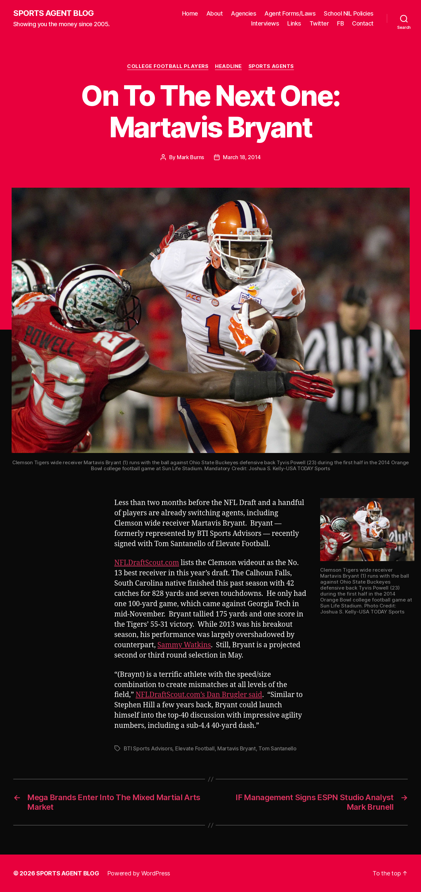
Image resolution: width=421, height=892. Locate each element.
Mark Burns (190, 157)
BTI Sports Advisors (148, 748)
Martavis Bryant (236, 748)
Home (190, 13)
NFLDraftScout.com (146, 562)
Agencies (243, 13)
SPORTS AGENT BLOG (53, 13)
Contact (363, 23)
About (214, 13)
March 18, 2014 (241, 157)
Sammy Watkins (184, 645)
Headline (228, 66)
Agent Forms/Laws (290, 13)
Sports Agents (271, 66)
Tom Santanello (277, 748)
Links (294, 23)
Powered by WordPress (139, 873)
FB (340, 23)
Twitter (319, 23)
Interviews (265, 23)
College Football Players (167, 66)
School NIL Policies (349, 13)
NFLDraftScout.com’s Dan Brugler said (199, 694)
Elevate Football (195, 748)
